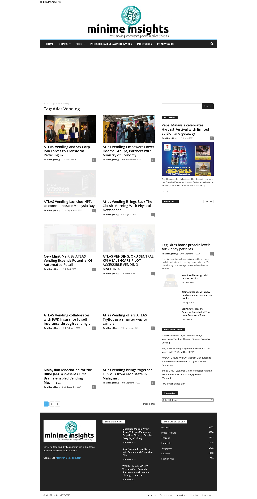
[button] (212, 44)
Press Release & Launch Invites (111, 44)
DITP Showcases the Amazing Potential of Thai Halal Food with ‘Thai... (196, 312)
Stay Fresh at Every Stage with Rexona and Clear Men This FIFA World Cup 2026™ (186, 350)
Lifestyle (165, 453)
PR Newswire (165, 44)
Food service (167, 458)
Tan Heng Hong (52, 159)
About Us (152, 495)
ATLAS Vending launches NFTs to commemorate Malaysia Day (69, 203)
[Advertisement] (128, 74)
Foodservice (208, 495)
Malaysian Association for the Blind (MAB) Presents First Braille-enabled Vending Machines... (68, 376)
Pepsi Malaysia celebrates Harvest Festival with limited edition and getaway (185, 129)
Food (80, 44)
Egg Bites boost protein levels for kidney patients (186, 247)
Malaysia (165, 427)
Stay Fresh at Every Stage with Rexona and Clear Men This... (137, 452)
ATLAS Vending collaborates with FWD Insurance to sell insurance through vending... (67, 319)
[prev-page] (163, 191)
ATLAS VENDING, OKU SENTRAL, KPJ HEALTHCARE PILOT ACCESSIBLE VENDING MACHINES (129, 262)
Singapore (166, 448)
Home (50, 44)
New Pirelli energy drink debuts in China (195, 277)
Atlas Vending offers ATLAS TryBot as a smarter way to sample (125, 319)
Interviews (144, 44)
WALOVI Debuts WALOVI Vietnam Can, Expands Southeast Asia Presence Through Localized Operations (186, 361)
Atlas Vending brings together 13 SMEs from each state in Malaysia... (127, 374)
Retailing (194, 495)
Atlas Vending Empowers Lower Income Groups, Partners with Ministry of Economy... (128, 151)
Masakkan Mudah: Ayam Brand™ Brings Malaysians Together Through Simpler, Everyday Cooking (186, 339)
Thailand (165, 438)
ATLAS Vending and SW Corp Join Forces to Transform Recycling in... (67, 151)
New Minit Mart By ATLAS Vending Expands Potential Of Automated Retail (68, 260)
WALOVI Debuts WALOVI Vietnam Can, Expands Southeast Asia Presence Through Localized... (135, 470)
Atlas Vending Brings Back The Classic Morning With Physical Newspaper (127, 205)
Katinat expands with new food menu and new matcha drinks (197, 295)
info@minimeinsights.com (68, 458)
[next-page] (167, 191)
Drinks (65, 44)
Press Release (168, 432)
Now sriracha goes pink (173, 383)
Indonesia (166, 443)
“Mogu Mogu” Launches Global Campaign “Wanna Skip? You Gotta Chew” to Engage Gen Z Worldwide (187, 374)
